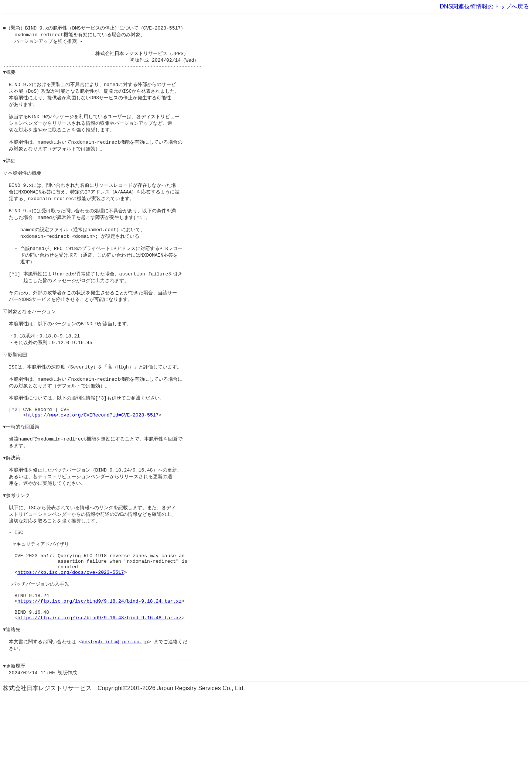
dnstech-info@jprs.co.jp (115, 713)
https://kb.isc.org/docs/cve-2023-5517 (70, 633)
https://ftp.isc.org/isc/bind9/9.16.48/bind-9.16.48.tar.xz (99, 686)
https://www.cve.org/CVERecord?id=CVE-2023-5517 (92, 456)
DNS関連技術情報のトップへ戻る (484, 6)
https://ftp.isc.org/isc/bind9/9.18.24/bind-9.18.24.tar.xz (99, 667)
